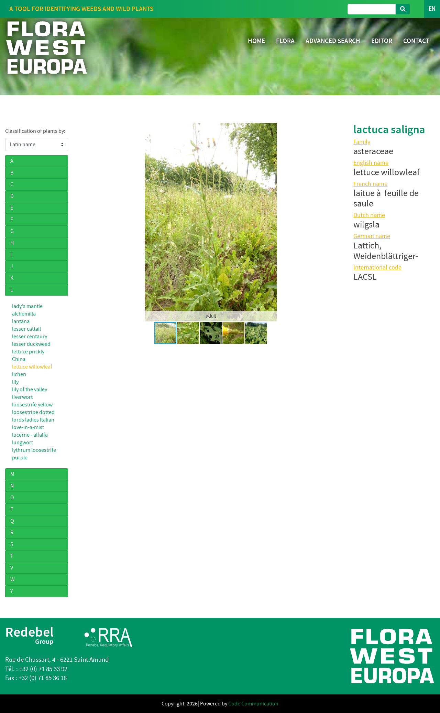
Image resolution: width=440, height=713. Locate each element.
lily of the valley (29, 389)
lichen (19, 374)
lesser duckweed (31, 344)
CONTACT (416, 40)
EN (432, 9)
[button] (84, 221)
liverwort (22, 397)
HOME (256, 40)
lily (15, 382)
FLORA (285, 40)
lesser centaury (29, 336)
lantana (21, 321)
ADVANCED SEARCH (333, 40)
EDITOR (381, 40)
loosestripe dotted (33, 412)
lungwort (22, 442)
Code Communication (253, 703)
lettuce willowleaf (32, 366)
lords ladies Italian (33, 419)
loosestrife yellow (32, 404)
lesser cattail (26, 329)
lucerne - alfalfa (30, 435)
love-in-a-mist (28, 427)
